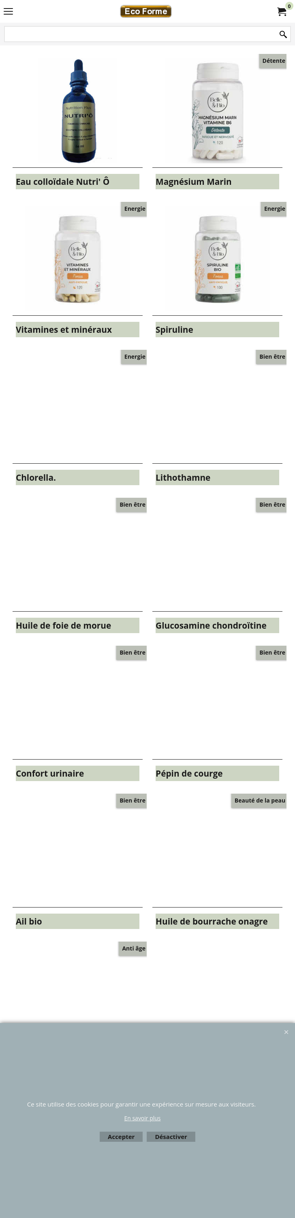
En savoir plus (142, 1118)
